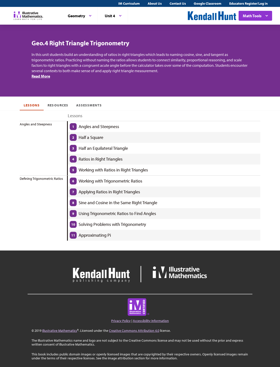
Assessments (89, 105)
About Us (155, 3)
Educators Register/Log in (248, 3)
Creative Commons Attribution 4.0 (134, 330)
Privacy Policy (121, 320)
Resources (58, 105)
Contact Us (178, 3)
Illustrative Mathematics (59, 330)
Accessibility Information (151, 320)
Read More (41, 76)
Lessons (32, 105)
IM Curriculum (129, 3)
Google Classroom (207, 3)
